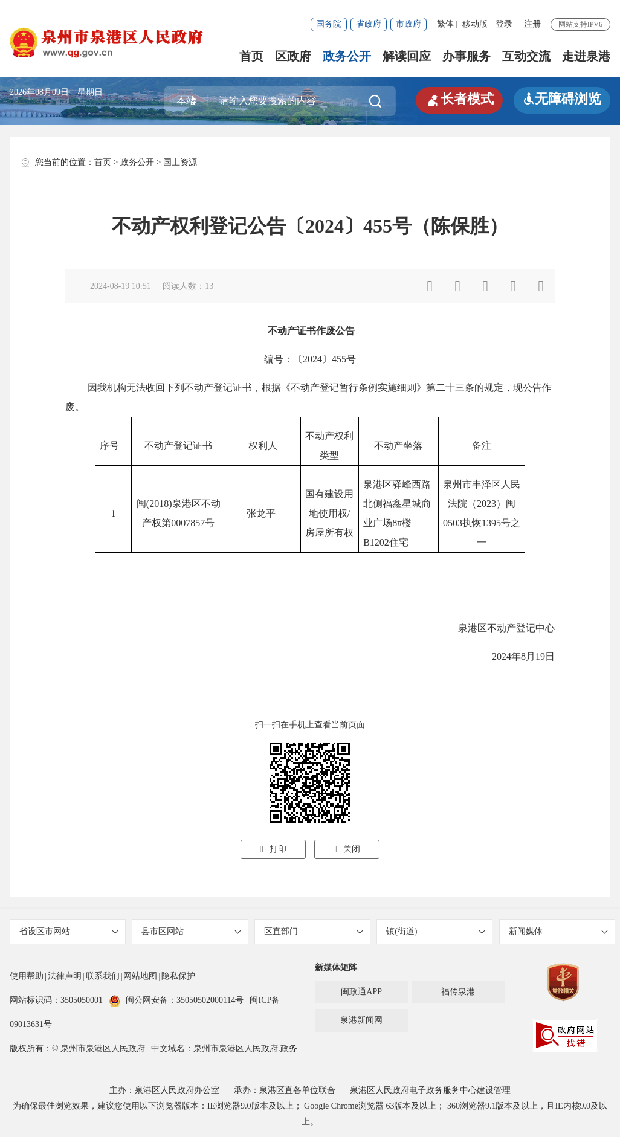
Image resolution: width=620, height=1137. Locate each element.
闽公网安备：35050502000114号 (176, 1000)
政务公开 (347, 56)
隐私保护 (178, 976)
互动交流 (526, 56)
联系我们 (103, 976)
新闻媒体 (558, 931)
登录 (504, 23)
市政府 (408, 23)
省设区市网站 (68, 931)
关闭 (347, 849)
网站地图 (140, 976)
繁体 (445, 23)
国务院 (328, 23)
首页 (251, 56)
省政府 (368, 23)
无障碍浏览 (562, 98)
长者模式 (459, 99)
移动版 (475, 23)
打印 (273, 849)
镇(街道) (435, 931)
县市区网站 (191, 931)
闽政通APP (361, 991)
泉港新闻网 (361, 1020)
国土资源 (180, 162)
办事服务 (466, 56)
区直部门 (313, 931)
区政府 (293, 56)
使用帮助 (27, 976)
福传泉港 (458, 991)
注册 (532, 23)
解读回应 (407, 56)
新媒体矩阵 (336, 967)
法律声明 (65, 976)
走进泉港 (586, 56)
